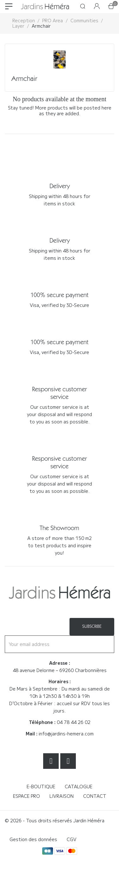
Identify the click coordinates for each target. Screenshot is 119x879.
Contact (94, 796)
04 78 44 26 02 (73, 722)
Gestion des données (33, 839)
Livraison (62, 796)
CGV (71, 839)
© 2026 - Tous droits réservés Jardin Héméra (54, 820)
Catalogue (78, 786)
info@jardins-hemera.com (66, 733)
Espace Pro (26, 796)
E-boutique (41, 786)
